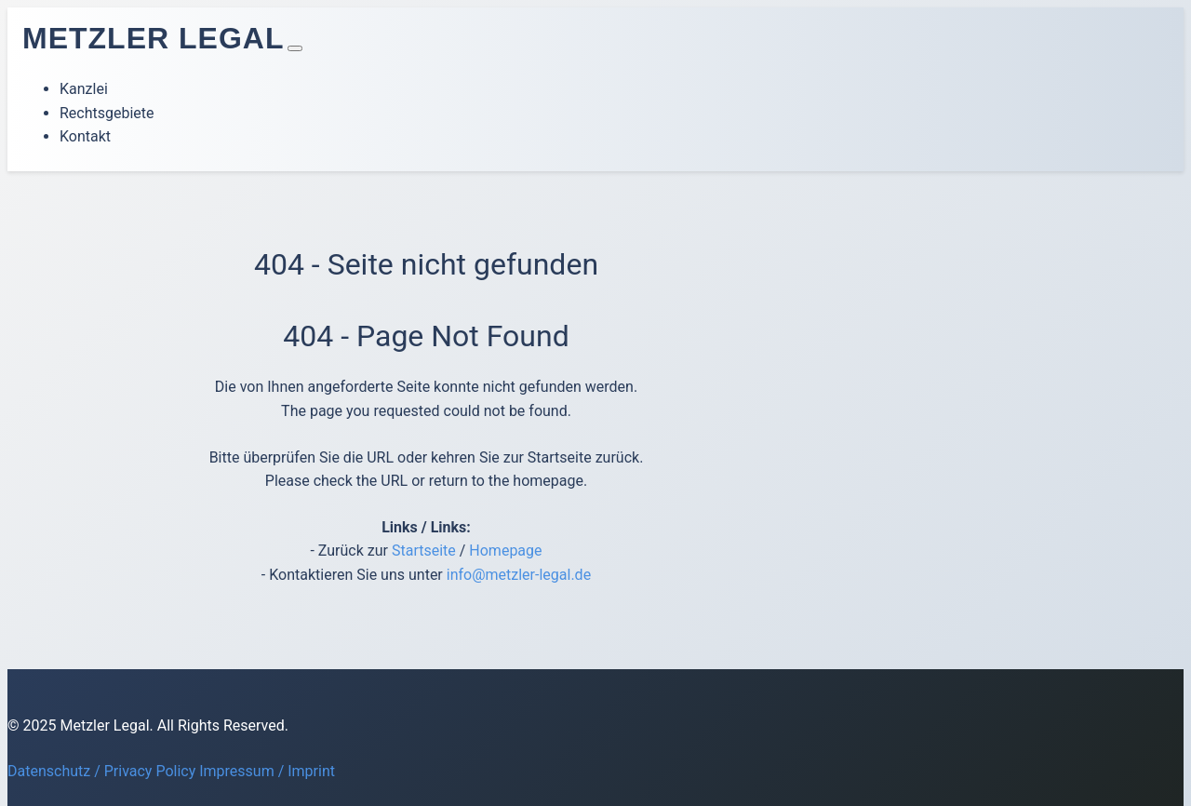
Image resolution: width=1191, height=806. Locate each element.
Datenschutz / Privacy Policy (101, 771)
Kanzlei (84, 89)
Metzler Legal (153, 38)
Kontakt (85, 136)
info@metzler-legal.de (519, 575)
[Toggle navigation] (295, 48)
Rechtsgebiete (107, 113)
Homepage (505, 550)
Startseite (424, 550)
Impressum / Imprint (267, 771)
